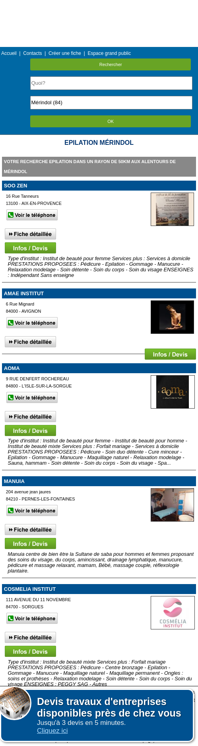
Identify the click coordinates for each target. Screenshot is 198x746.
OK (110, 121)
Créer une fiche (65, 53)
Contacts (32, 53)
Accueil (9, 53)
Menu (99, 6)
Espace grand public (109, 53)
